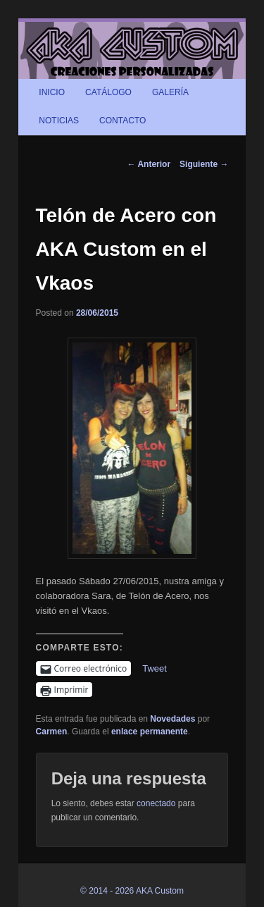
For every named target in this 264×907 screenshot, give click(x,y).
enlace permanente (149, 731)
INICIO (52, 92)
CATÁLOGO (108, 92)
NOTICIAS (59, 120)
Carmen (52, 731)
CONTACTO (122, 120)
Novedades (172, 719)
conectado (156, 803)
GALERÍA (170, 92)
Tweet (154, 668)
